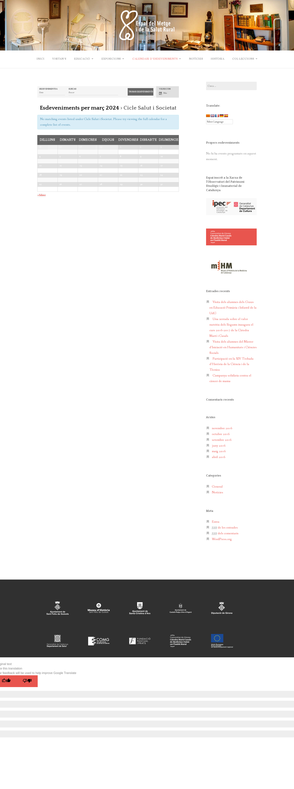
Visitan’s (58, 58)
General (217, 486)
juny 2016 (219, 445)
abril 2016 (218, 457)
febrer (41, 251)
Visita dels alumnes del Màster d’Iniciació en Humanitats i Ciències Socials (233, 347)
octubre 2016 (221, 434)
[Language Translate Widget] (219, 121)
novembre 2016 (222, 428)
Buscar (72, 89)
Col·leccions (244, 58)
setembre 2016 (222, 440)
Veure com (165, 89)
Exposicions (110, 58)
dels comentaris (225, 533)
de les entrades (225, 527)
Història (218, 58)
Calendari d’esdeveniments (155, 58)
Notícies (196, 58)
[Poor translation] (27, 681)
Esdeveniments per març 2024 (79, 108)
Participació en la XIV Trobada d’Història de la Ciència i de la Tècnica (231, 364)
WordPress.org (222, 539)
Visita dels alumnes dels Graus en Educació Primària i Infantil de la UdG (232, 307)
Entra (215, 522)
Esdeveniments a (48, 89)
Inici (39, 58)
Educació (81, 58)
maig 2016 (219, 451)
